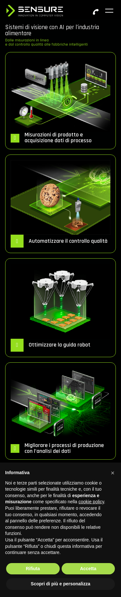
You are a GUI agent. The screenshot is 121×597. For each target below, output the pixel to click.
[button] (112, 473)
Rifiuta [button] (33, 568)
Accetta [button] (88, 568)
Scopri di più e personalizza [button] (60, 583)
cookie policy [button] (91, 501)
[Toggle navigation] (110, 10)
